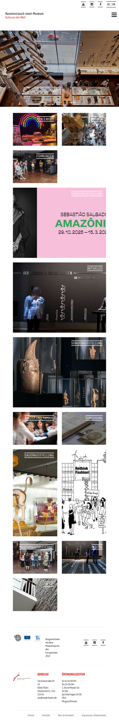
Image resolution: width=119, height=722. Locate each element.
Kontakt (46, 715)
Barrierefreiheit (66, 715)
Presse (31, 715)
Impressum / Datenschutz (94, 715)
